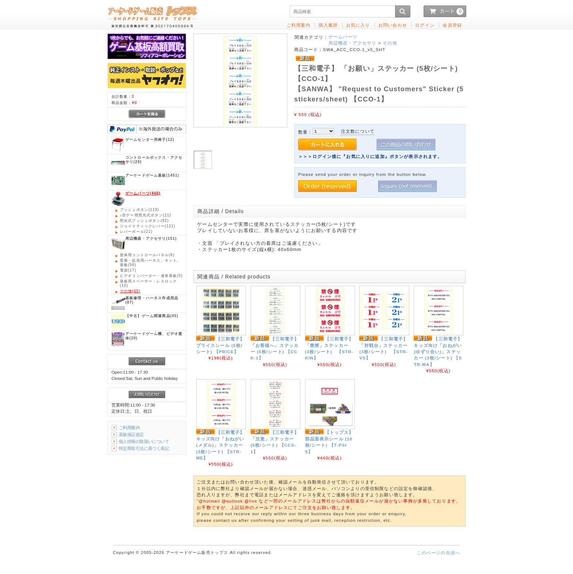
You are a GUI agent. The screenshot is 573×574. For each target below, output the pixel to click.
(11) (145, 215)
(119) (139, 210)
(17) (128, 270)
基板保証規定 (131, 434)
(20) (153, 336)
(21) (136, 232)
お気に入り (358, 25)
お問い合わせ (392, 25)
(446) (142, 193)
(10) (148, 283)
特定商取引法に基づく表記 (144, 448)
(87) (151, 300)
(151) (151, 238)
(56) (150, 262)
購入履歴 (328, 25)
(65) (130, 291)
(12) (149, 140)
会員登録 (452, 25)
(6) (147, 255)
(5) (151, 276)
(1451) (152, 175)
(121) (147, 226)
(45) (151, 316)
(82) (144, 221)
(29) (153, 159)
